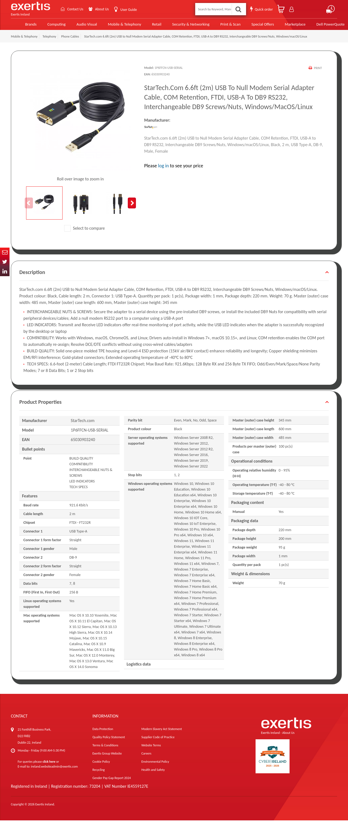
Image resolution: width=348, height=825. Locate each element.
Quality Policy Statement (108, 742)
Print (318, 73)
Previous (29, 207)
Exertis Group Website (107, 758)
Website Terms (151, 750)
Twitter (5, 262)
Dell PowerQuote (317, 26)
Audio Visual (77, 26)
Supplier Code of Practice (158, 742)
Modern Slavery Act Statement (161, 733)
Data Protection (102, 733)
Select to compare (84, 232)
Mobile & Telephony (114, 26)
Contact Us (75, 9)
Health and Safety (153, 774)
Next (132, 207)
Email (5, 252)
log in (163, 170)
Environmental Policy (155, 766)
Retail (146, 26)
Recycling (98, 774)
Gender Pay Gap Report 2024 (111, 782)
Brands (22, 26)
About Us (102, 9)
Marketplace (283, 26)
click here (49, 766)
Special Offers (251, 26)
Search (238, 9)
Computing (48, 26)
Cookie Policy (101, 766)
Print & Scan (219, 26)
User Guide (130, 9)
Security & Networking (180, 26)
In (5, 271)
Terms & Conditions (105, 750)
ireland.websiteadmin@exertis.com (54, 771)
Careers (146, 758)
